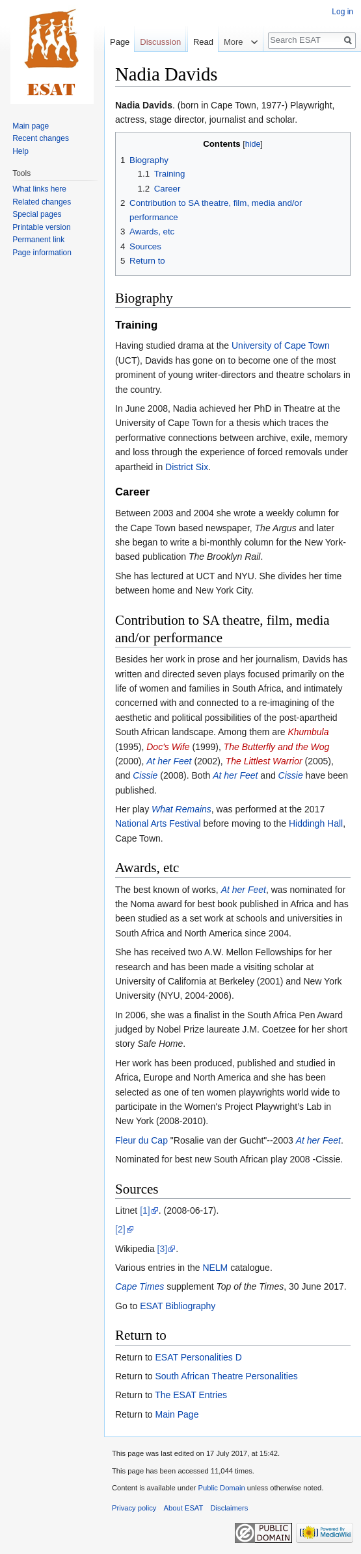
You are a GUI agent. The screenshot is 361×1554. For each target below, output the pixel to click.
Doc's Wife (167, 747)
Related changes (41, 202)
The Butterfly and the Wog (277, 747)
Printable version (41, 227)
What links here (39, 189)
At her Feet (168, 761)
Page (119, 42)
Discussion (160, 42)
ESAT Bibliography (177, 1306)
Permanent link (38, 239)
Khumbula (307, 732)
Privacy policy (134, 1508)
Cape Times (139, 1286)
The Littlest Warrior (264, 761)
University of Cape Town (281, 345)
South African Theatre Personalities (226, 1376)
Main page (30, 126)
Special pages (36, 214)
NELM (215, 1267)
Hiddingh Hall (316, 823)
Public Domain (221, 1488)
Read (199, 68)
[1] (145, 1210)
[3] (162, 1249)
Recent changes (40, 138)
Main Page (176, 1414)
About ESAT (184, 1508)
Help (20, 151)
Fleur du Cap (141, 1140)
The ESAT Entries (191, 1395)
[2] (120, 1229)
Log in (342, 11)
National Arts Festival (158, 823)
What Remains (181, 809)
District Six (186, 467)
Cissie (145, 775)
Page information (42, 252)
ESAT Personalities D (198, 1357)
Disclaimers (229, 1508)
